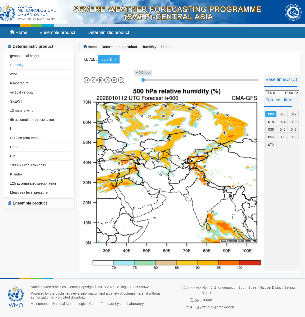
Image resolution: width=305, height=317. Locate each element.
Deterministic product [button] (30, 46)
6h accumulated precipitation (32, 120)
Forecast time (278, 99)
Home (18, 32)
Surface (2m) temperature (29, 138)
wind (13, 74)
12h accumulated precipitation (33, 183)
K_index (16, 174)
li (11, 129)
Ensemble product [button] (27, 203)
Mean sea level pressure (29, 192)
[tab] (39, 46)
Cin (12, 156)
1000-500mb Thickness (28, 165)
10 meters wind (21, 110)
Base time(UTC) (281, 79)
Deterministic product (108, 32)
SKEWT (16, 101)
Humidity (16, 65)
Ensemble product (57, 32)
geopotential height (24, 56)
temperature (19, 83)
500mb (109, 59)
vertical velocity (21, 92)
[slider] (143, 80)
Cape (14, 147)
